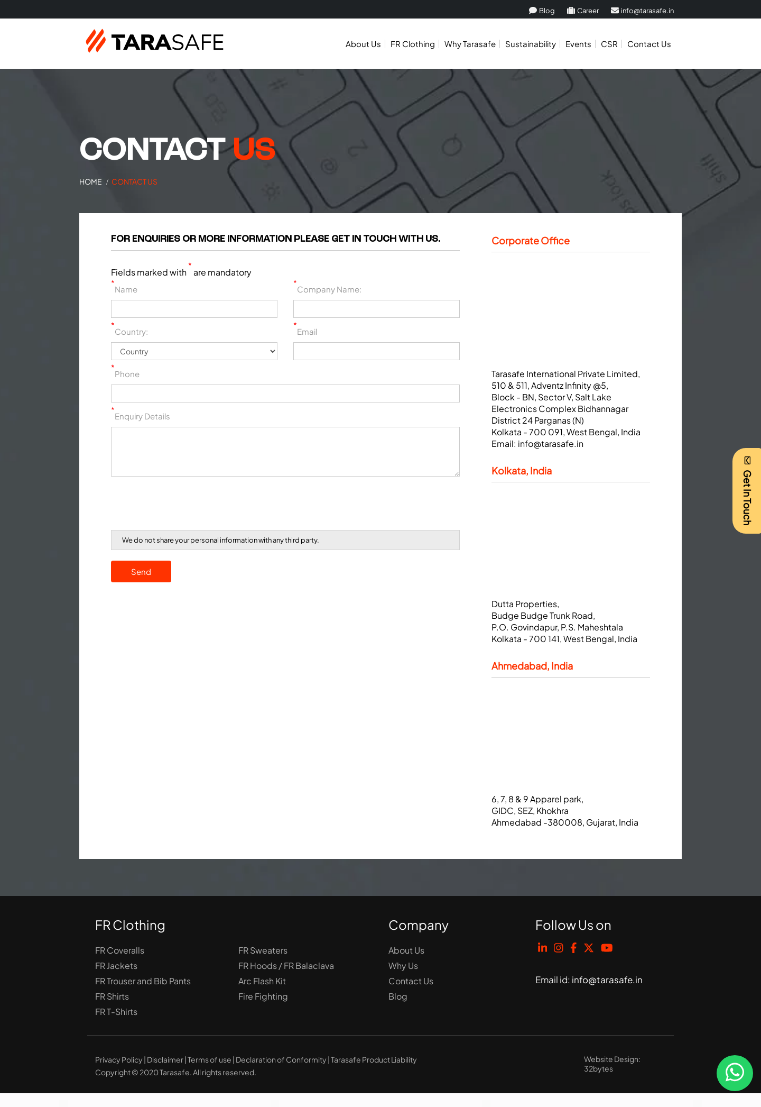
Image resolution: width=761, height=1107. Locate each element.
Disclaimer (165, 1059)
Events (578, 44)
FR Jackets (116, 965)
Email (305, 331)
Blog (542, 10)
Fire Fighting (263, 996)
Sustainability (530, 44)
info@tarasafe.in (642, 10)
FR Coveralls (119, 950)
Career (583, 10)
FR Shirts (112, 996)
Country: (129, 331)
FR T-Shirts (116, 1011)
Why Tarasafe (470, 44)
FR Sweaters (262, 950)
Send (141, 571)
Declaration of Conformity (281, 1059)
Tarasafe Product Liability (374, 1059)
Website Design (611, 1059)
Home (90, 181)
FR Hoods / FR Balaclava (286, 965)
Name (124, 289)
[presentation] (191, 505)
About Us (363, 44)
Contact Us (649, 44)
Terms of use (209, 1059)
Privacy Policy (119, 1059)
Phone (125, 374)
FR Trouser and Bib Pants (143, 980)
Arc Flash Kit (262, 980)
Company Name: (327, 289)
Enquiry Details (140, 416)
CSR (609, 44)
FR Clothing (413, 44)
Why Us (403, 965)
